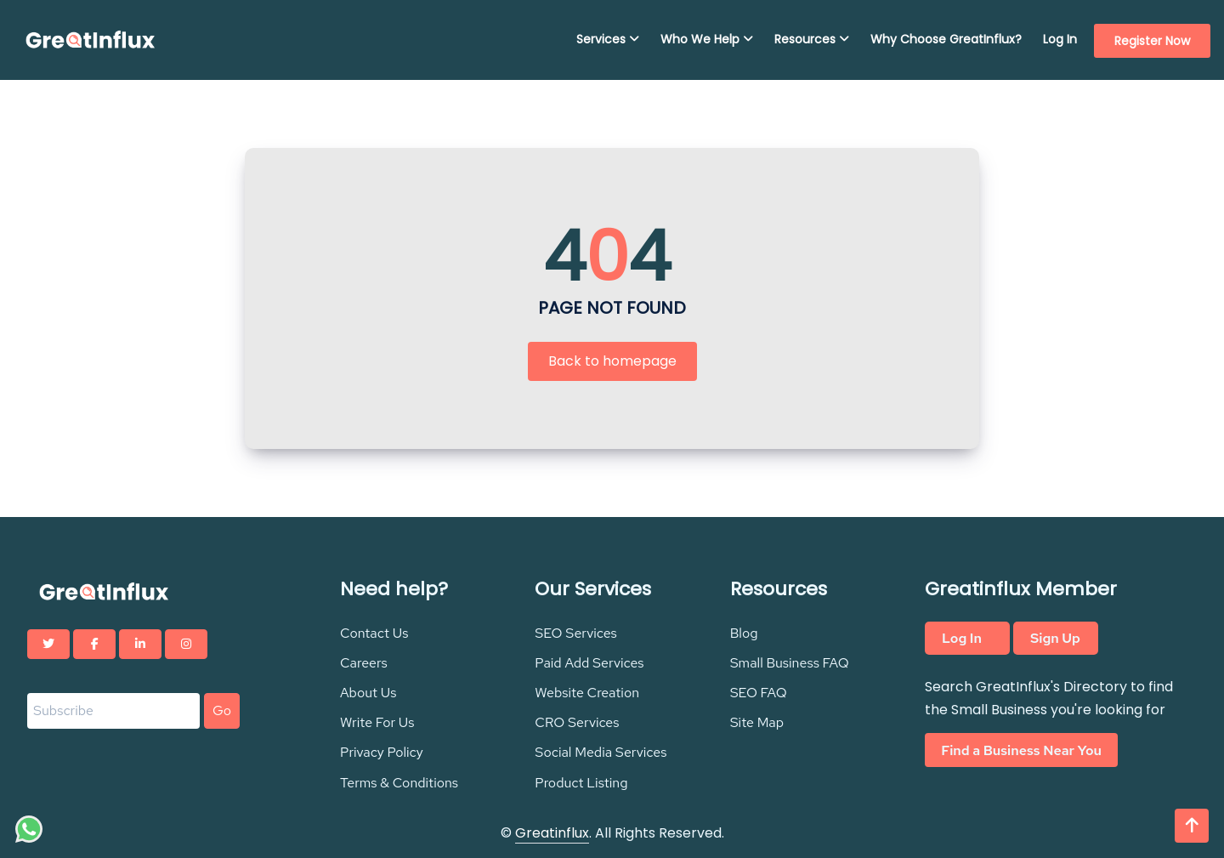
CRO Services (577, 722)
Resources (811, 39)
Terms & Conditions (399, 783)
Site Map (757, 722)
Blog (744, 633)
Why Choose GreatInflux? (946, 39)
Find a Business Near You (1021, 750)
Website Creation (587, 693)
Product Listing (581, 783)
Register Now (1152, 40)
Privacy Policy (381, 752)
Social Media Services (600, 752)
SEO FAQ (758, 693)
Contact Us (374, 633)
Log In (1060, 39)
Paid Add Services (589, 663)
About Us (368, 693)
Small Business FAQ (789, 663)
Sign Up (1055, 638)
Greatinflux (552, 833)
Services (607, 39)
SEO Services (576, 633)
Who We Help (706, 39)
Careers (364, 663)
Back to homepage (612, 361)
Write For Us (377, 722)
